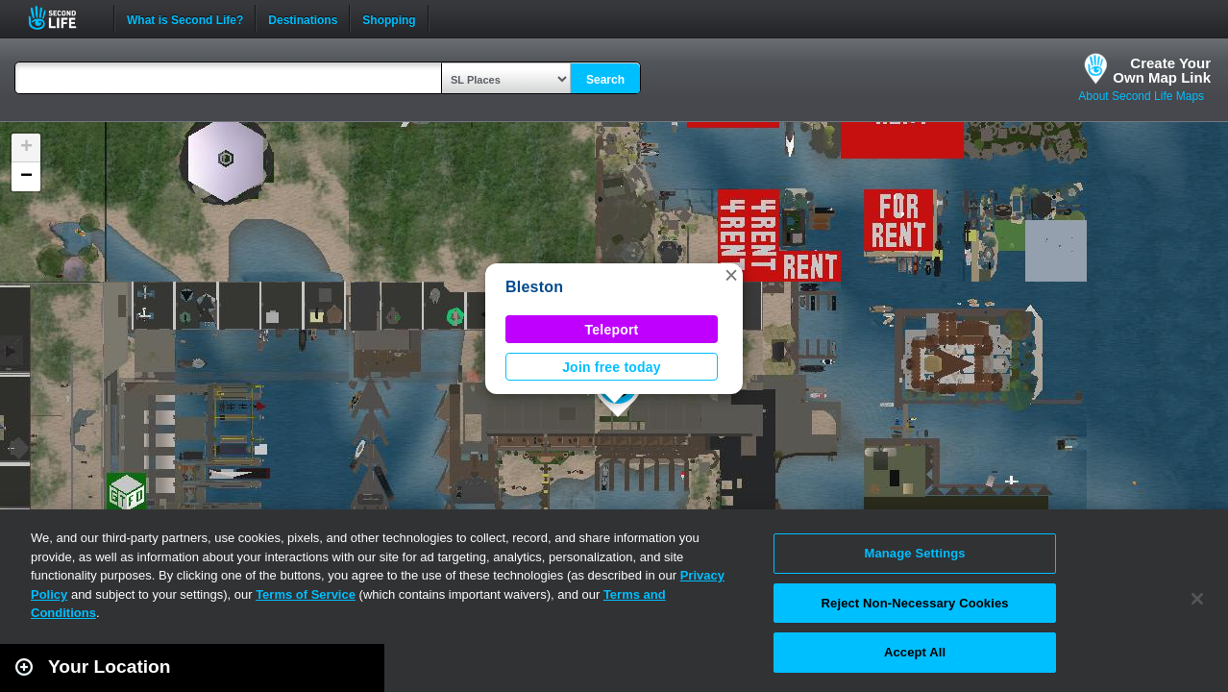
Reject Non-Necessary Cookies (915, 603)
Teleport (612, 329)
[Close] (1197, 599)
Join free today (611, 367)
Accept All (915, 652)
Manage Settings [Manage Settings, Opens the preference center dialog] (914, 553)
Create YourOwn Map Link (1162, 70)
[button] (731, 274)
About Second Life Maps (1141, 96)
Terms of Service (306, 594)
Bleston (534, 287)
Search (605, 79)
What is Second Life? (185, 18)
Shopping (388, 18)
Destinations (302, 18)
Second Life (63, 18)
